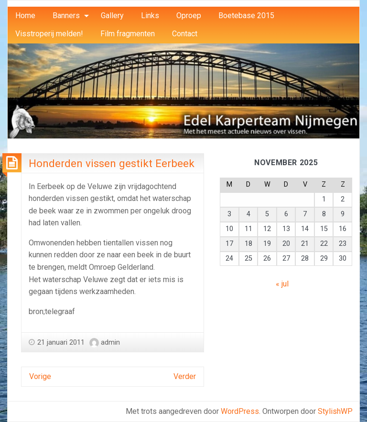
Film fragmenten (127, 33)
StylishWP (335, 411)
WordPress (240, 411)
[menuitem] (25, 16)
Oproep (188, 15)
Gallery (112, 15)
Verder (184, 376)
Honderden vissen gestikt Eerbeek (111, 163)
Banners (66, 15)
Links (150, 15)
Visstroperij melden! (49, 33)
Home (25, 15)
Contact (184, 33)
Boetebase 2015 (246, 15)
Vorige (40, 376)
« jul (282, 283)
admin (110, 342)
